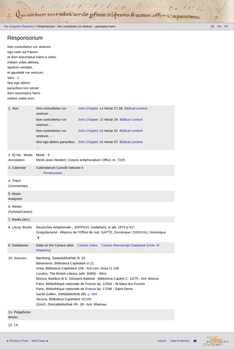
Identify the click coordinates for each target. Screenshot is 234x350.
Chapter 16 (94, 131)
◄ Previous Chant (17, 340)
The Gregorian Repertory (19, 26)
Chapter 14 (94, 108)
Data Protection (179, 340)
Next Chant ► (40, 340)
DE (213, 26)
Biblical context (135, 108)
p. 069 (92, 294)
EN (219, 26)
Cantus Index (87, 245)
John (81, 108)
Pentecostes (54, 173)
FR (226, 26)
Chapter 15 (94, 119)
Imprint (162, 340)
